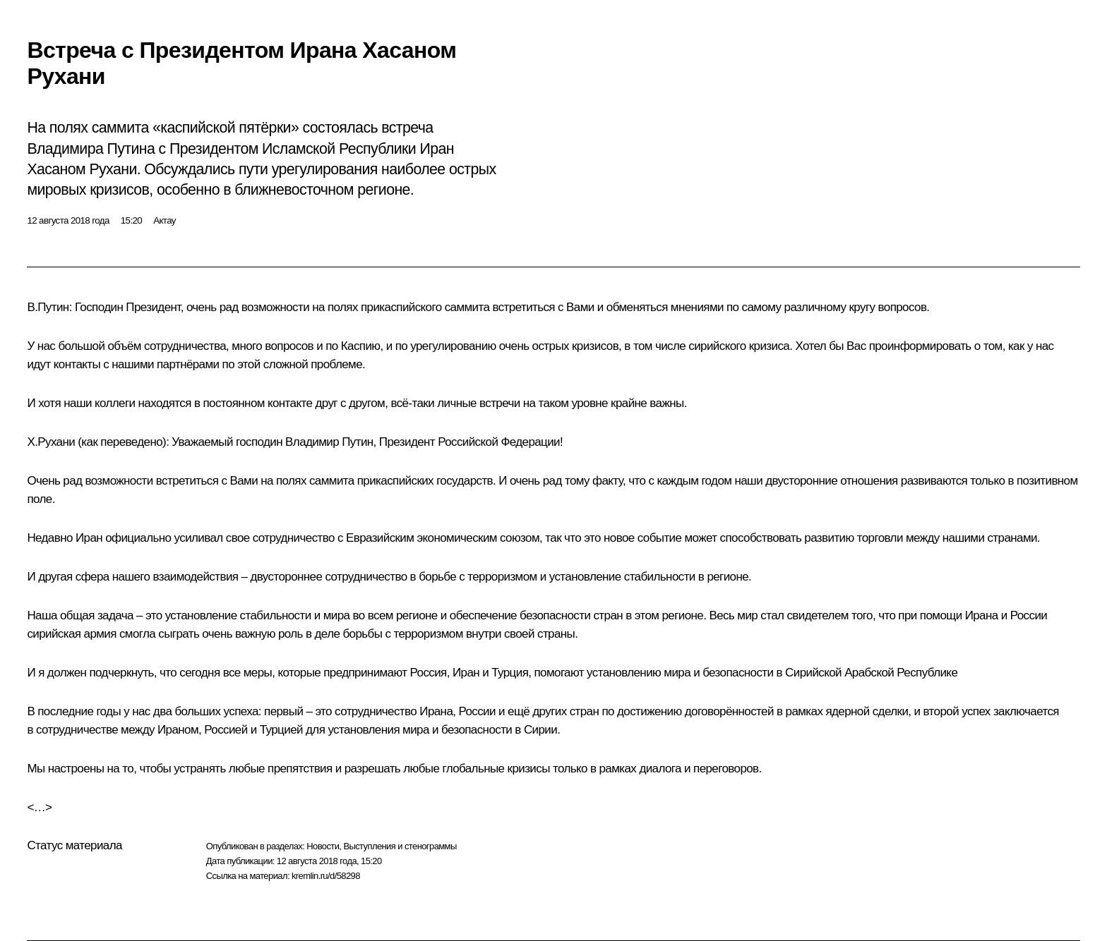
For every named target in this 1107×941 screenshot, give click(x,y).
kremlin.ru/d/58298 (326, 875)
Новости (322, 846)
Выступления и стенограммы (399, 846)
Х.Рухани (51, 442)
